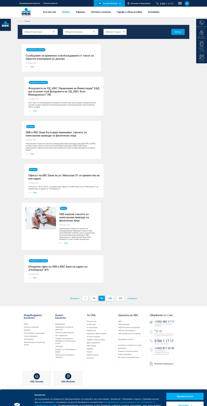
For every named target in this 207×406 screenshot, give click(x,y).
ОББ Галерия (91, 346)
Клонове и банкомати (139, 3)
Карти (26, 324)
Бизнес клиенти (50, 3)
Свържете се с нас (161, 315)
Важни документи (125, 354)
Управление (91, 330)
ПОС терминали (61, 336)
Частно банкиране (31, 336)
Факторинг (59, 346)
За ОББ (91, 315)
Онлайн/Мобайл (108, 3)
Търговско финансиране (64, 332)
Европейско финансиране (96, 334)
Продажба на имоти (125, 339)
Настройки (185, 390)
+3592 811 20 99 (164, 348)
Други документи (93, 343)
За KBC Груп (91, 324)
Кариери (80, 12)
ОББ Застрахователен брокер (129, 334)
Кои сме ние (49, 12)
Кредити (27, 330)
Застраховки (29, 339)
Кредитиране (60, 324)
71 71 (158, 331)
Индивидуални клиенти (30, 3)
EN (187, 3)
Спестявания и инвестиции (34, 333)
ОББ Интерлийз (124, 324)
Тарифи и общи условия (129, 12)
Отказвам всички (185, 399)
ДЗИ (119, 321)
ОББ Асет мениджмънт (126, 330)
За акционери (92, 327)
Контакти (153, 12)
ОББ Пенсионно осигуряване (129, 327)
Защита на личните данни (128, 351)
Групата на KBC (128, 315)
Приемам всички (185, 381)
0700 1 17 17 (164, 3)
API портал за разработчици (128, 357)
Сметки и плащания (31, 327)
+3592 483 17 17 (164, 321)
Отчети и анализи (101, 12)
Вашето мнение (93, 355)
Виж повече (40, 401)
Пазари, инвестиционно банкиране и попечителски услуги (65, 341)
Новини (66, 12)
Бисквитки (122, 348)
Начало (20, 21)
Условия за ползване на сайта (130, 345)
